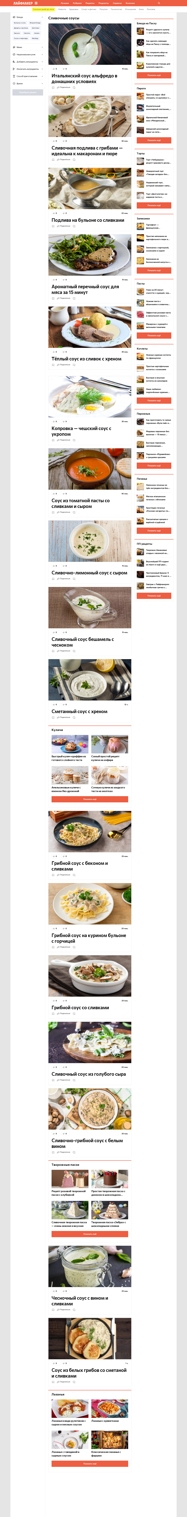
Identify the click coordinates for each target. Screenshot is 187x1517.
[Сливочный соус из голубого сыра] (89, 1042)
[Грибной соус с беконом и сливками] (89, 831)
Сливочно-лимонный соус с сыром (89, 572)
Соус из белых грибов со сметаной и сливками (89, 1372)
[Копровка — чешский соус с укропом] (89, 396)
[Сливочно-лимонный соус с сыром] (89, 541)
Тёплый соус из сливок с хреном (86, 358)
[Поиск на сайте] (159, 3)
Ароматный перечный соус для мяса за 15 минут (85, 289)
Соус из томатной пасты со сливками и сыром (81, 503)
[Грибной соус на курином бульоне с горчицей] (89, 903)
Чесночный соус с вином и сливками (80, 1300)
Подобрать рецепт (28, 92)
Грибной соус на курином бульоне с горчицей (89, 938)
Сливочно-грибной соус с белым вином (87, 1143)
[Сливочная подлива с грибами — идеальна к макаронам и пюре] (89, 116)
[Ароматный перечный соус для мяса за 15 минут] (89, 255)
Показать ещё (89, 799)
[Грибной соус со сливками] (89, 976)
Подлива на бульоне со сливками (88, 220)
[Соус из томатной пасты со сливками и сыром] (89, 469)
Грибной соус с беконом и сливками (80, 865)
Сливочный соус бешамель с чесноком (83, 641)
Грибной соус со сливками (80, 1007)
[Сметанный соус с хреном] (89, 680)
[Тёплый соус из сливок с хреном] (89, 327)
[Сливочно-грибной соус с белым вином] (89, 1109)
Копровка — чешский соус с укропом (81, 431)
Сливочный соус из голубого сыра (89, 1074)
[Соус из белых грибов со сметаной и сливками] (89, 1338)
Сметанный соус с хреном (79, 711)
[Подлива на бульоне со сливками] (89, 188)
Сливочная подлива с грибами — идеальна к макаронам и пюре (87, 150)
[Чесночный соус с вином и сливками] (89, 1266)
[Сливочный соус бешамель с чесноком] (89, 607)
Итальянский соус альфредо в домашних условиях (84, 78)
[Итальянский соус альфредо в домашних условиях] (89, 44)
